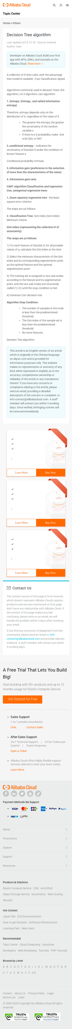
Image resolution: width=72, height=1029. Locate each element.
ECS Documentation (29, 916)
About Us (20, 993)
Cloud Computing (30, 944)
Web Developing (27, 950)
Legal (50, 993)
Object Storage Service (16, 894)
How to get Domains (15, 922)
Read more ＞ (36, 63)
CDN (36, 888)
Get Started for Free (22, 699)
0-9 (34, 972)
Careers (7, 993)
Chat (13, 727)
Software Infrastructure (43, 922)
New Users (28, 928)
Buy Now (50, 472)
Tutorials (44, 950)
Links (21, 997)
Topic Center (10, 944)
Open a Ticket (19, 751)
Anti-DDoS (47, 888)
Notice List (9, 997)
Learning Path (11, 928)
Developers (9, 950)
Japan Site (9, 916)
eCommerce (38, 894)
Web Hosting (55, 894)
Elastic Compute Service (17, 888)
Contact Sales (34, 727)
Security (7, 900)
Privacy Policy (36, 993)
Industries (48, 944)
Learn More (21, 472)
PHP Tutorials (59, 950)
